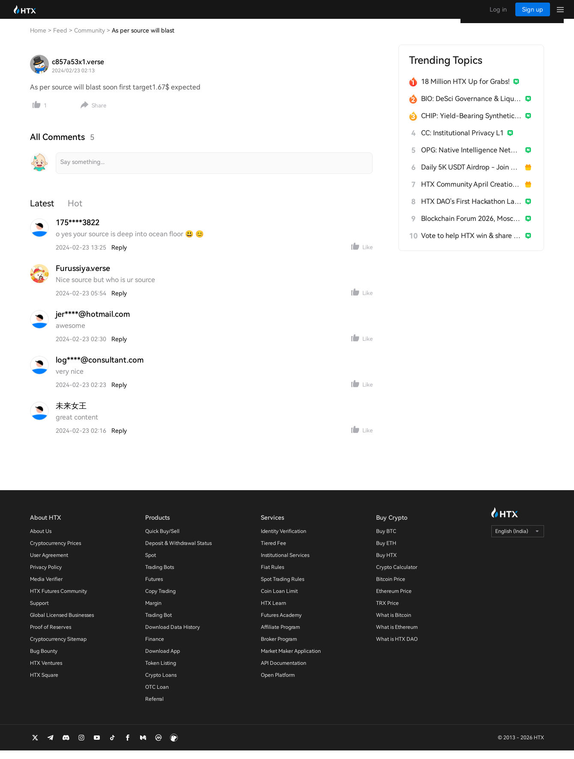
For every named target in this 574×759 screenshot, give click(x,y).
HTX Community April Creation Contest (471, 193)
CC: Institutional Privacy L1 (462, 141)
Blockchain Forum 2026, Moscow (471, 227)
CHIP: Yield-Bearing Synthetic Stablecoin (471, 124)
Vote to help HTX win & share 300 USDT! (471, 244)
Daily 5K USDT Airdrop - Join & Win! (471, 176)
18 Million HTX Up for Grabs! (465, 90)
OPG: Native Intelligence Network (471, 159)
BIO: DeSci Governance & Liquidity (471, 107)
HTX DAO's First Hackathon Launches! (471, 210)
